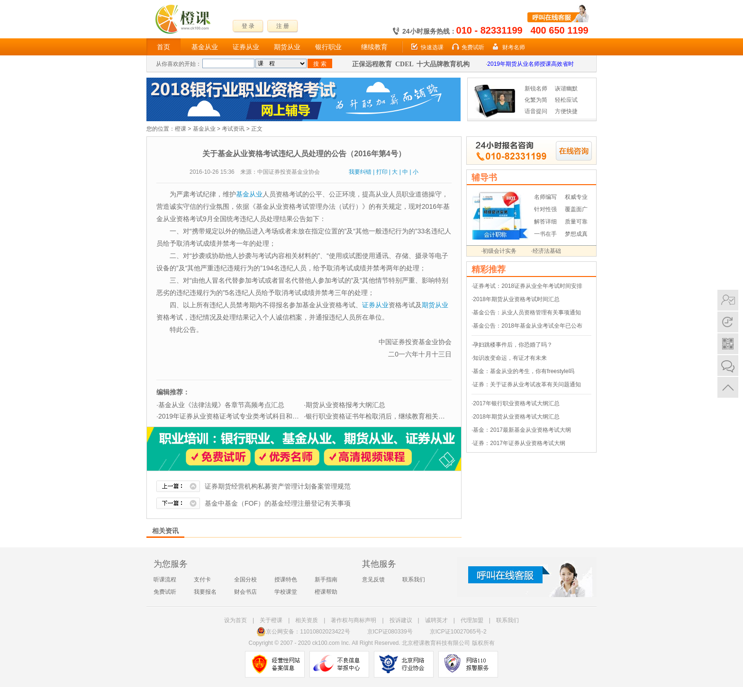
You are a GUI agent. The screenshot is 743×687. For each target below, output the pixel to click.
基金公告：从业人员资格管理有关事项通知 (527, 312)
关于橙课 (271, 620)
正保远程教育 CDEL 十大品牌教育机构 (411, 64)
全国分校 (245, 579)
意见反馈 (373, 579)
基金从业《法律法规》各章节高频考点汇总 (221, 405)
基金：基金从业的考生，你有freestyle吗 (523, 371)
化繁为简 (536, 100)
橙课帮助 (326, 592)
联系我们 (413, 579)
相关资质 (306, 620)
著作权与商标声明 (353, 620)
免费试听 (473, 47)
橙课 (180, 128)
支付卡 (202, 579)
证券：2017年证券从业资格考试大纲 (519, 443)
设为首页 (235, 620)
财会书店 (245, 592)
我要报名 (205, 592)
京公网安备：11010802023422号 (303, 631)
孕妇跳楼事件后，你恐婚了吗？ (513, 344)
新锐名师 (536, 88)
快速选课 (432, 47)
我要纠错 (360, 172)
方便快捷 (566, 111)
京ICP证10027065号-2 (458, 631)
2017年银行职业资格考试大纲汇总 (516, 403)
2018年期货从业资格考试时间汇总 (516, 299)
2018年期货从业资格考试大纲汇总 (516, 416)
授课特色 (285, 579)
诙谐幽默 (566, 88)
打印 (382, 172)
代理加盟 (472, 620)
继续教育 (374, 47)
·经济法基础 (546, 251)
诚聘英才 (436, 620)
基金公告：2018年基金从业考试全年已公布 (527, 325)
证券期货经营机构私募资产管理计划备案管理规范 (278, 486)
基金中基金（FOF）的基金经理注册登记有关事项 (278, 503)
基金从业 (204, 47)
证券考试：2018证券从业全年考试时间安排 (527, 286)
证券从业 (246, 47)
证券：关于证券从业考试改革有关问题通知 (527, 384)
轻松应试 (566, 100)
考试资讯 (233, 128)
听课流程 (165, 579)
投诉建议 (401, 620)
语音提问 (536, 111)
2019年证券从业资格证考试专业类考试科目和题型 (232, 416)
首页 (163, 47)
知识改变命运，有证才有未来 (510, 358)
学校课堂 (285, 592)
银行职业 (328, 47)
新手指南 (326, 579)
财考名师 (513, 47)
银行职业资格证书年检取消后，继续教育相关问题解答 (385, 416)
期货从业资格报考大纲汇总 (345, 405)
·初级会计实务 (498, 251)
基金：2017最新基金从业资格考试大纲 (522, 430)
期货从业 (287, 47)
